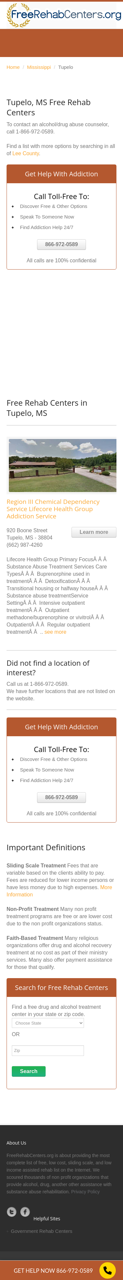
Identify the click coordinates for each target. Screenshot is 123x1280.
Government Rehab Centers (41, 1231)
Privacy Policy (85, 1191)
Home (13, 67)
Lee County (25, 153)
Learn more (94, 532)
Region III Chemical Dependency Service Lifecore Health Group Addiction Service (53, 509)
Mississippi (39, 67)
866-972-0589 (61, 244)
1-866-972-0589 (34, 131)
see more (56, 632)
